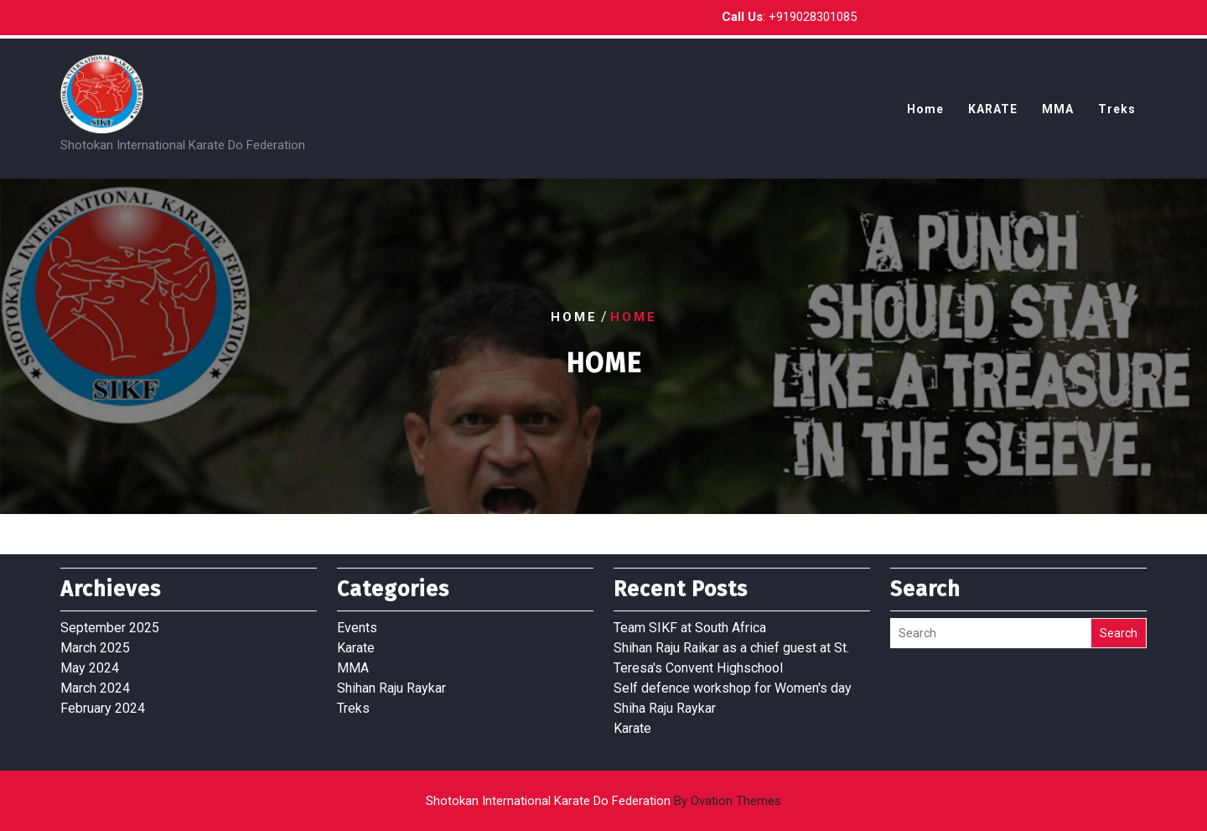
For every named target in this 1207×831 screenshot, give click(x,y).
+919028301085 (813, 15)
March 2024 (95, 680)
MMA (1058, 115)
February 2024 (102, 700)
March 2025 (95, 639)
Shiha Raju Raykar (665, 700)
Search (1118, 624)
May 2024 (89, 659)
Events (357, 619)
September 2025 (109, 619)
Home (925, 115)
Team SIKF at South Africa (690, 619)
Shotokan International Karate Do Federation (603, 800)
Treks (1117, 115)
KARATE (993, 115)
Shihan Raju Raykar (391, 680)
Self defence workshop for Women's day (733, 680)
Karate (356, 639)
